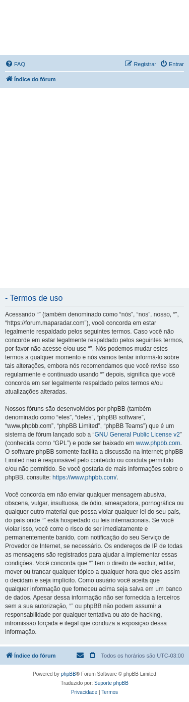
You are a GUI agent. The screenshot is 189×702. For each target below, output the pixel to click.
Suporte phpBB (111, 683)
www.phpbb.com (158, 443)
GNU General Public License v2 (136, 434)
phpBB (68, 674)
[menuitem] (15, 64)
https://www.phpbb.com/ (84, 477)
